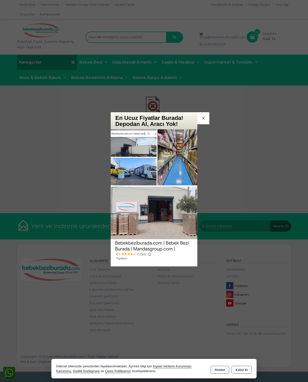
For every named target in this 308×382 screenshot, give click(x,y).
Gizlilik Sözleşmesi (86, 371)
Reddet (220, 369)
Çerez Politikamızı (118, 371)
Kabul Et (242, 369)
